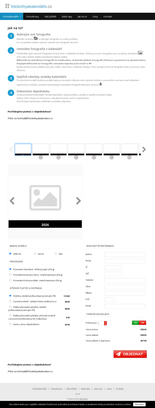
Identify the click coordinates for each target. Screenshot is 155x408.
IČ (86, 267)
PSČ (88, 299)
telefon (89, 279)
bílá (58, 253)
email (88, 305)
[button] (105, 322)
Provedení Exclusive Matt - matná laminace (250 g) (35, 280)
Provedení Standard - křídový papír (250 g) (31, 269)
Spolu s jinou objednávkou (24, 324)
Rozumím (139, 404)
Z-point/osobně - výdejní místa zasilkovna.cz (33, 301)
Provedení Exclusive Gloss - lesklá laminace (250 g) (35, 274)
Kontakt (107, 16)
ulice (88, 286)
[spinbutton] (102, 323)
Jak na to (82, 16)
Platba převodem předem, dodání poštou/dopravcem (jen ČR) (27, 309)
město (89, 292)
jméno (89, 254)
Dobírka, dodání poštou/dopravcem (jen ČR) (32, 295)
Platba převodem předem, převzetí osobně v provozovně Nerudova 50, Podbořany (31, 317)
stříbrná (15, 253)
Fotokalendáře (11, 16)
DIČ (87, 273)
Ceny (95, 16)
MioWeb (84, 398)
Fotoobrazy (32, 16)
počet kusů (91, 322)
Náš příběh (50, 16)
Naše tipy (67, 16)
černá (39, 253)
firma (88, 260)
